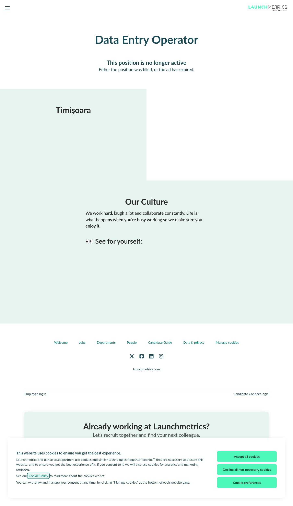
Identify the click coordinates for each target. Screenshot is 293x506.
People (132, 342)
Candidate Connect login (251, 394)
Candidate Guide (160, 342)
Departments (106, 342)
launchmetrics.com (146, 369)
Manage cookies (227, 342)
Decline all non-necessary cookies (247, 469)
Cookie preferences (247, 482)
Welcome (61, 342)
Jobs (82, 342)
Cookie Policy (38, 476)
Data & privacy (193, 342)
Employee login (35, 394)
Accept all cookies (247, 456)
